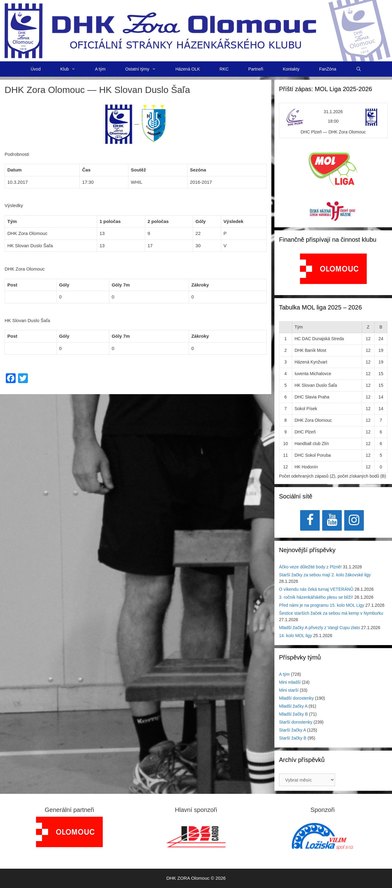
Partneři (255, 69)
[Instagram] (354, 520)
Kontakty (291, 69)
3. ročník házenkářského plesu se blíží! (316, 597)
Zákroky (200, 284)
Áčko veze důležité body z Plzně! (310, 566)
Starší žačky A (292, 730)
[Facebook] (310, 520)
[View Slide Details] (333, 268)
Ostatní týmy (145, 69)
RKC (224, 69)
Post (12, 284)
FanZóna (327, 69)
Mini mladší (290, 682)
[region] (333, 271)
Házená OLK (187, 69)
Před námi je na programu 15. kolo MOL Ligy (321, 605)
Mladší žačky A (293, 706)
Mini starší (289, 690)
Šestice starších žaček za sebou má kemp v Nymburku (331, 613)
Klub (72, 69)
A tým (100, 69)
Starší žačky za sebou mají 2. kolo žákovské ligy (325, 574)
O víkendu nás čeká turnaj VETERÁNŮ (316, 589)
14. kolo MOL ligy (295, 635)
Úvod (36, 69)
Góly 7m (121, 284)
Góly (64, 284)
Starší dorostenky (295, 722)
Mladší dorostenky (296, 698)
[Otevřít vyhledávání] (358, 69)
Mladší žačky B (293, 714)
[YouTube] (332, 520)
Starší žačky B (292, 738)
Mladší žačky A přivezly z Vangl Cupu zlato (319, 627)
